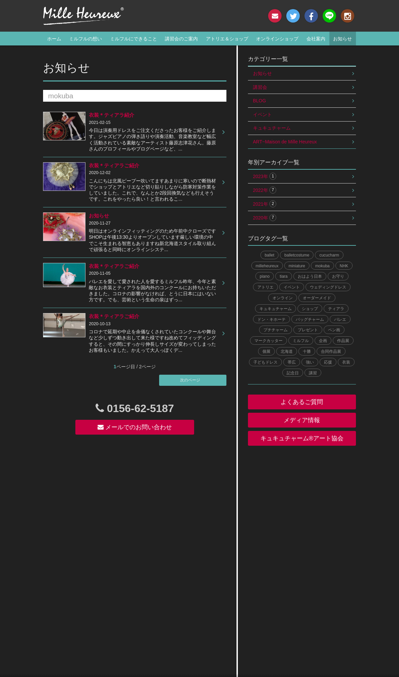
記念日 (293, 373)
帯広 (292, 362)
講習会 (260, 87)
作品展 (343, 340)
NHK (344, 266)
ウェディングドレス (328, 287)
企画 (323, 340)
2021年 (265, 203)
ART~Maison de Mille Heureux (285, 141)
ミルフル (301, 340)
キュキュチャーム (272, 128)
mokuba (322, 266)
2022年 (265, 190)
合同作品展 (331, 351)
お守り (338, 276)
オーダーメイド (317, 298)
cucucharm (329, 255)
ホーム (54, 38)
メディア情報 (302, 420)
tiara (283, 276)
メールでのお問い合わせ (135, 427)
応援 (328, 362)
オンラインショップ (277, 38)
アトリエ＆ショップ (227, 38)
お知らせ (342, 38)
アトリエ (265, 287)
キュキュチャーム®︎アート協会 (301, 438)
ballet (270, 255)
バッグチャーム (310, 319)
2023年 (265, 176)
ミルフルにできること (133, 38)
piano (264, 276)
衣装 (346, 362)
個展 (266, 351)
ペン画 (334, 330)
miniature (297, 266)
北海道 (287, 351)
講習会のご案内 (181, 38)
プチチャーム (275, 330)
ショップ (310, 308)
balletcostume (296, 255)
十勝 (307, 351)
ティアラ (336, 308)
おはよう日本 (310, 276)
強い (310, 362)
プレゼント (308, 330)
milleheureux (267, 266)
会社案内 (315, 38)
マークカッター (268, 340)
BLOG (259, 100)
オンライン (283, 298)
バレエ (340, 319)
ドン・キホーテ (271, 319)
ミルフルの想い (85, 38)
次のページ (190, 380)
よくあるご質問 (302, 402)
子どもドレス (265, 362)
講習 (313, 373)
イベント (262, 114)
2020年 (265, 217)
